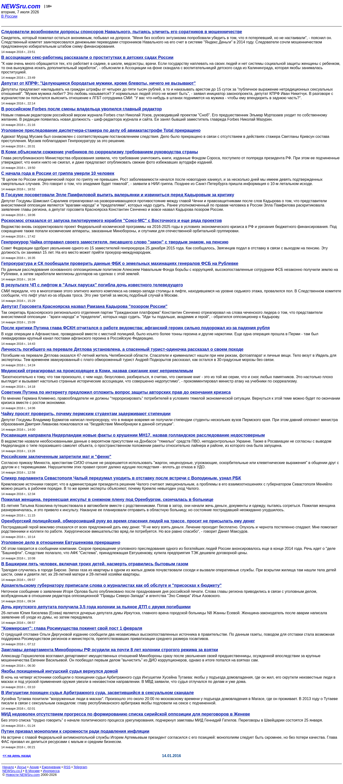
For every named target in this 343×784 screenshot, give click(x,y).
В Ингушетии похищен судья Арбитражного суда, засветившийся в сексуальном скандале (97, 692)
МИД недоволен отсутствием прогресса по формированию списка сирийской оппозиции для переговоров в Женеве (125, 714)
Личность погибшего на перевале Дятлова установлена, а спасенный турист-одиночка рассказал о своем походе (122, 349)
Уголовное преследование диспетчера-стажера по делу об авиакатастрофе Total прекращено (101, 130)
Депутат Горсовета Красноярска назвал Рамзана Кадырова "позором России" (84, 306)
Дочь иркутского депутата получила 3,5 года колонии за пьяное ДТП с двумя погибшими (96, 606)
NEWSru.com (20, 6)
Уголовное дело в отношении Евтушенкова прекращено (60, 542)
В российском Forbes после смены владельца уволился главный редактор (81, 109)
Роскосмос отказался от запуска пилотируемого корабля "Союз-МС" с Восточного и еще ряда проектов (111, 220)
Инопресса (51, 771)
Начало (8, 767)
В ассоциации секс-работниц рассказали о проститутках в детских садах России (87, 57)
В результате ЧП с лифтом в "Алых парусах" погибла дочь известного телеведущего (92, 285)
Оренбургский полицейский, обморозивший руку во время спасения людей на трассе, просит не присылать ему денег (128, 521)
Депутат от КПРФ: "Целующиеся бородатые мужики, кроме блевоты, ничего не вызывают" (98, 83)
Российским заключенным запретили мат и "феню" (56, 456)
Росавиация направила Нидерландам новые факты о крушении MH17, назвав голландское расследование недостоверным (133, 435)
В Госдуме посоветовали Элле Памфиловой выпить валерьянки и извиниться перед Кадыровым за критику (117, 194)
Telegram (80, 767)
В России (9, 16)
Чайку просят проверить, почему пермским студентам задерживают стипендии (86, 413)
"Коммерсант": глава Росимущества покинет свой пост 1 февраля (71, 628)
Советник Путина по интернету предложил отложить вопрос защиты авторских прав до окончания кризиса (116, 392)
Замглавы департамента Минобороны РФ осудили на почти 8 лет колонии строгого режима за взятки (109, 649)
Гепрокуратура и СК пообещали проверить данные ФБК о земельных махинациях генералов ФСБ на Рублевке (119, 263)
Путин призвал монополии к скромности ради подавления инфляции (75, 731)
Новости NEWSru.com (23, 775)
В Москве (32, 771)
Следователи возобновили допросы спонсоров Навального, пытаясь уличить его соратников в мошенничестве (121, 31)
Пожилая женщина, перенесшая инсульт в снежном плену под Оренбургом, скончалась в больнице (107, 499)
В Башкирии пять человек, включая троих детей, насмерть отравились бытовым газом (94, 564)
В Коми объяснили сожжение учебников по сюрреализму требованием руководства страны (99, 152)
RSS (67, 767)
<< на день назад (17, 756)
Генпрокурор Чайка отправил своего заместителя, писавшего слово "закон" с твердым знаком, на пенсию (114, 242)
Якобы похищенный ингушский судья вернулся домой (59, 671)
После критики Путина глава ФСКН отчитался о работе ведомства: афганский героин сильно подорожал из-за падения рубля (135, 327)
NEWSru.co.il (12, 771)
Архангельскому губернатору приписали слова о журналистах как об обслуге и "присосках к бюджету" (111, 585)
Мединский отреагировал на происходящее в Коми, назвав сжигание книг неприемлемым (97, 370)
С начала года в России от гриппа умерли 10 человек (57, 173)
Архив (34, 767)
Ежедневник (51, 767)
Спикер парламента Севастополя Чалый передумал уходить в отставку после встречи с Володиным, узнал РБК (121, 478)
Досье (21, 767)
